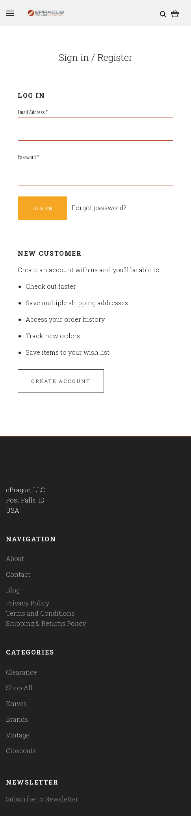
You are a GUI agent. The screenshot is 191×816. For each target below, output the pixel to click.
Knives (16, 703)
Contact (18, 574)
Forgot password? (99, 208)
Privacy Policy (27, 603)
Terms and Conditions (40, 613)
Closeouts (21, 750)
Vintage (18, 735)
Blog (13, 590)
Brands (17, 719)
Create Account (61, 381)
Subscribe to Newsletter (42, 799)
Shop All (19, 688)
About (15, 558)
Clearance (21, 672)
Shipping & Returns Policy (46, 623)
